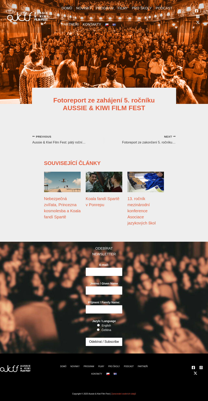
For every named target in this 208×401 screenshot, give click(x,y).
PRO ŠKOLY (142, 8)
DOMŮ (67, 8)
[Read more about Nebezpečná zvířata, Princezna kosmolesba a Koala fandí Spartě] (62, 182)
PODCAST (164, 8)
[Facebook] (196, 11)
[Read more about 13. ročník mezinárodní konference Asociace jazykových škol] (145, 182)
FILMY (123, 8)
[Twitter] (198, 22)
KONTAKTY (92, 24)
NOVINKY (84, 8)
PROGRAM (105, 8)
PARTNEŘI (70, 24)
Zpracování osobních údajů (123, 394)
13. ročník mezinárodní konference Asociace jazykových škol (141, 210)
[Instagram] (198, 16)
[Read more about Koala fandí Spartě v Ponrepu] (104, 182)
